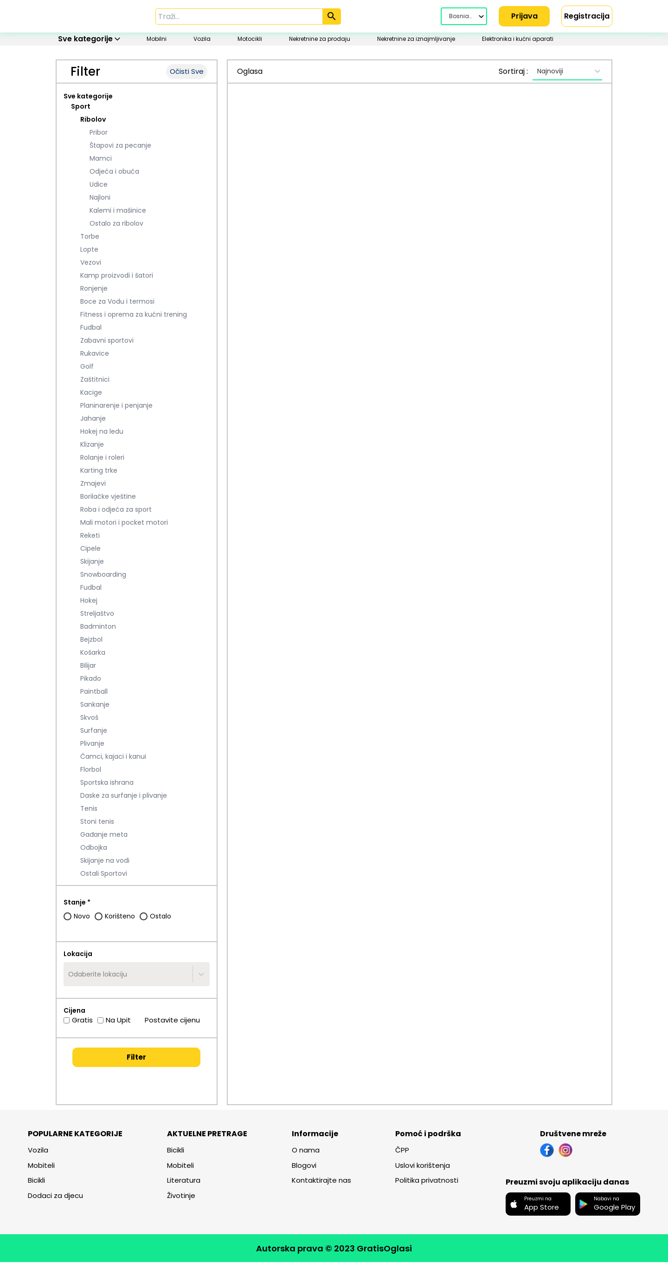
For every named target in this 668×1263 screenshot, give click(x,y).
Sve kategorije (88, 97)
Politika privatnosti (426, 1181)
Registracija (587, 16)
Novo (77, 917)
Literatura (183, 1181)
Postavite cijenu (167, 1021)
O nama (306, 1151)
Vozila (38, 1151)
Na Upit (114, 1021)
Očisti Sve (187, 72)
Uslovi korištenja (422, 1166)
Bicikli (36, 1181)
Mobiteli (41, 1166)
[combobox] (69, 975)
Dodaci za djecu (55, 1196)
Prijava (524, 16)
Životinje (181, 1196)
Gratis (78, 1021)
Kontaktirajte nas (321, 1181)
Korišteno (115, 917)
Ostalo (155, 917)
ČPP (402, 1151)
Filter (136, 1058)
